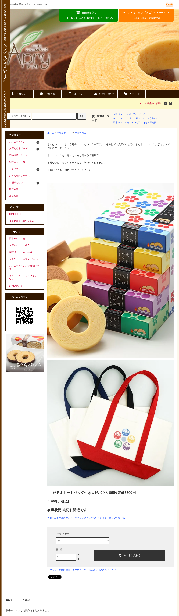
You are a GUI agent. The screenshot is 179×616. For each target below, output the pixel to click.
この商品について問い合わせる (91, 518)
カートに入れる (129, 555)
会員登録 (47, 94)
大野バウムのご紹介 (19, 245)
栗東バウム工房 (121, 122)
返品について (79, 570)
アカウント (19, 94)
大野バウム (118, 114)
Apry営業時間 (149, 122)
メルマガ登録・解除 (150, 103)
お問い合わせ (103, 94)
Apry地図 (135, 122)
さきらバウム (154, 118)
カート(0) (131, 94)
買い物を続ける (117, 518)
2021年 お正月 (16, 214)
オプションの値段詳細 (58, 570)
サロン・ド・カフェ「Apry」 (24, 259)
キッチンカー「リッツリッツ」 (129, 118)
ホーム (50, 133)
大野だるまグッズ (136, 114)
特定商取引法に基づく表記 (102, 570)
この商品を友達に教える (59, 518)
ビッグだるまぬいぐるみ (21, 221)
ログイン (75, 94)
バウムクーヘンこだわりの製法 (24, 267)
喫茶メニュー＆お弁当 (20, 252)
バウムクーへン (65, 133)
